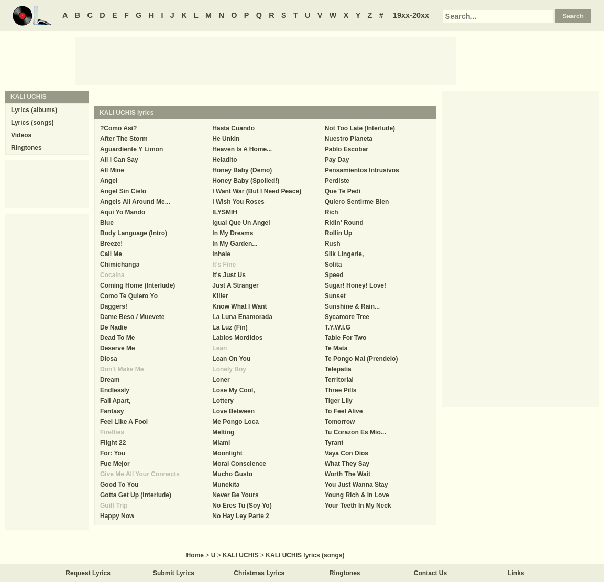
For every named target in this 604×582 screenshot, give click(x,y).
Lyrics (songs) (32, 122)
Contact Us (430, 573)
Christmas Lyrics (259, 573)
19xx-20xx (411, 15)
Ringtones (26, 147)
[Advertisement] (265, 60)
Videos (21, 135)
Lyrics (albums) (34, 110)
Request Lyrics (88, 573)
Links (516, 573)
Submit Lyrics (173, 573)
